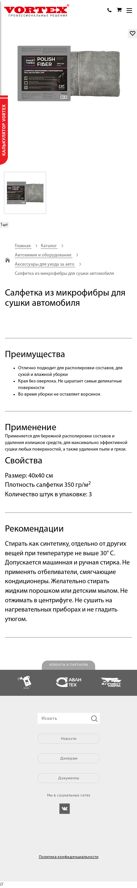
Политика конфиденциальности (68, 856)
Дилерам (68, 758)
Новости (68, 738)
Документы (68, 777)
